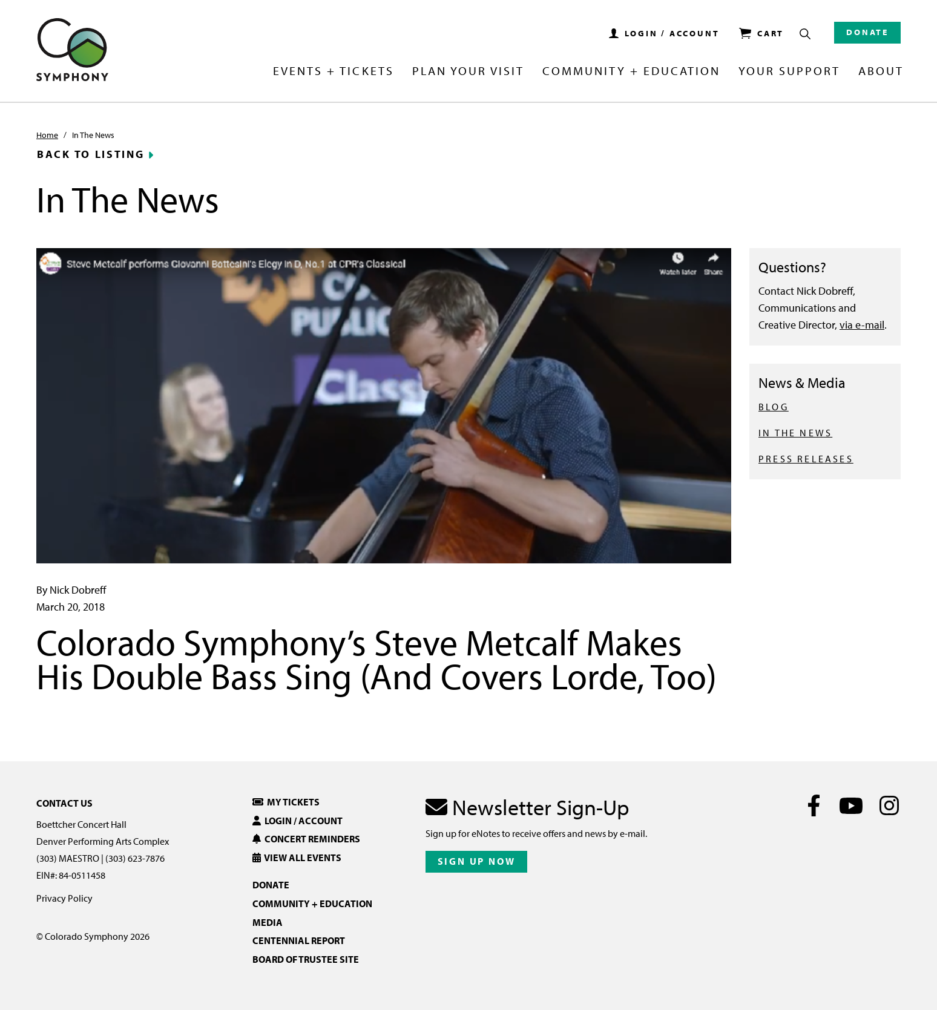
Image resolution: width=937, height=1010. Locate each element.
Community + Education (631, 71)
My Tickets (286, 802)
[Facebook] (814, 805)
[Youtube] (851, 805)
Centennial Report (298, 940)
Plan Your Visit (468, 71)
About (881, 71)
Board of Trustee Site (305, 959)
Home (47, 135)
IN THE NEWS (795, 433)
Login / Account (297, 821)
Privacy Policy (64, 898)
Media (267, 922)
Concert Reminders (306, 839)
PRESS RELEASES (805, 459)
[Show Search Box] (805, 34)
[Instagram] (889, 805)
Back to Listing (91, 154)
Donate (867, 32)
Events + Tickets (333, 71)
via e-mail (862, 325)
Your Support (789, 71)
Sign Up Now (477, 861)
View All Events (296, 857)
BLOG (773, 407)
